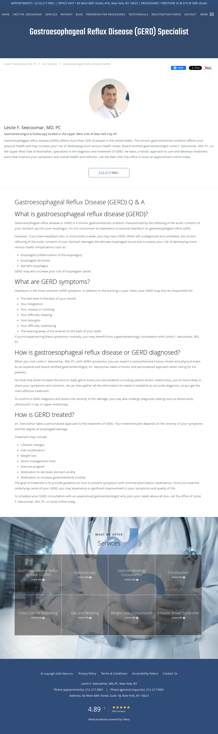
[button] (212, 14)
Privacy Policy (87, 673)
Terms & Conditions (114, 673)
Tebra (126, 719)
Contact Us (170, 673)
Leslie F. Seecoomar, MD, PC (20, 64)
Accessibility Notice (145, 673)
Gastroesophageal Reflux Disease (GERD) (87, 64)
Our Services (49, 64)
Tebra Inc (67, 673)
